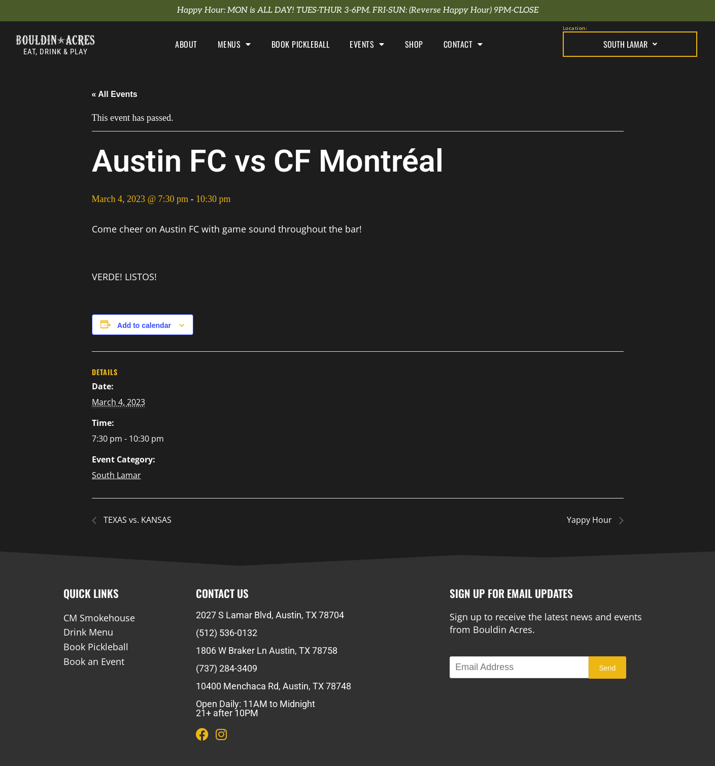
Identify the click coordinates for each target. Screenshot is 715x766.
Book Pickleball (300, 44)
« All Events (115, 94)
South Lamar (630, 44)
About (186, 44)
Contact (463, 44)
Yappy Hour (590, 519)
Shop (414, 44)
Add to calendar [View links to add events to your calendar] (144, 325)
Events (367, 44)
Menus (234, 44)
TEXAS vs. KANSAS (136, 519)
